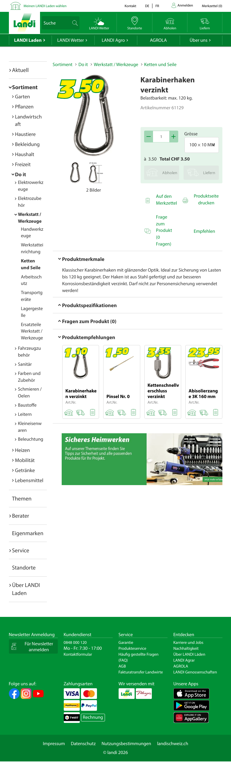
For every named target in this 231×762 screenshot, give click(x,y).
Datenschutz (83, 744)
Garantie (126, 642)
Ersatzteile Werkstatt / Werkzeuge (32, 331)
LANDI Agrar (184, 660)
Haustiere (25, 134)
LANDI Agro (113, 40)
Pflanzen (24, 106)
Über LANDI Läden (189, 654)
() (212, 6)
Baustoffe (27, 405)
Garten (22, 96)
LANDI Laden (28, 40)
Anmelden (185, 5)
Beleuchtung (30, 439)
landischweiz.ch (172, 744)
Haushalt (24, 154)
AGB (122, 666)
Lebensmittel (29, 480)
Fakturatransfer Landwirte (141, 672)
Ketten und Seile (160, 65)
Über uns (198, 40)
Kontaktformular (78, 654)
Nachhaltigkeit (186, 648)
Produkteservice (132, 648)
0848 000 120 (75, 642)
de (147, 6)
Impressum (54, 744)
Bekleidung (27, 144)
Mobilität (25, 460)
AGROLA (158, 40)
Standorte (24, 567)
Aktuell (20, 69)
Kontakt (130, 6)
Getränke (25, 470)
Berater (20, 515)
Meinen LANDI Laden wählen (45, 6)
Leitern (25, 414)
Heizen (22, 450)
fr (157, 6)
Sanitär (25, 364)
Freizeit (23, 164)
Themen (22, 498)
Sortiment (25, 87)
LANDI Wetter (70, 40)
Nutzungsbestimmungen (126, 744)
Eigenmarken (28, 533)
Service (20, 550)
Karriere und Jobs (188, 642)
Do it (20, 174)
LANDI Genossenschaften (195, 672)
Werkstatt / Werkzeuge (116, 65)
